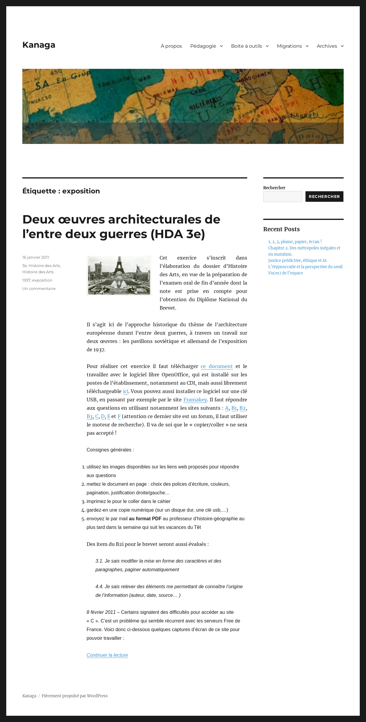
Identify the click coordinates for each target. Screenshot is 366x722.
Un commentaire (39, 288)
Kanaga (38, 45)
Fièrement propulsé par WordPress (75, 695)
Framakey (195, 400)
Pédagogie (203, 46)
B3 (90, 416)
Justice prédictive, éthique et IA (297, 260)
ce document (217, 366)
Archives (327, 46)
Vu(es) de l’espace (285, 273)
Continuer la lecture (107, 655)
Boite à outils (246, 46)
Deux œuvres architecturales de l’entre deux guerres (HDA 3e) (121, 226)
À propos (171, 46)
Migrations (289, 46)
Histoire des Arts (44, 265)
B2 (242, 408)
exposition (42, 280)
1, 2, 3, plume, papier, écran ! (295, 241)
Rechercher (274, 187)
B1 (234, 408)
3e (24, 265)
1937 (26, 280)
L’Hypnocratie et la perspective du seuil (305, 266)
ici (125, 391)
